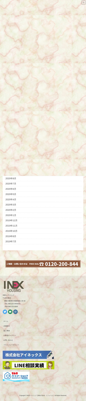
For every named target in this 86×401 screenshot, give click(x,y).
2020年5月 (10, 194)
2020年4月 (10, 199)
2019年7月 (10, 241)
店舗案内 (6, 326)
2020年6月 (10, 189)
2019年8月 (10, 236)
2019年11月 (11, 225)
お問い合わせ (8, 340)
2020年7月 (10, 183)
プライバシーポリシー (11, 345)
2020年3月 (10, 204)
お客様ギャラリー (9, 335)
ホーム (5, 321)
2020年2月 (10, 210)
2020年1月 (10, 215)
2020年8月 (10, 178)
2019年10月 (11, 231)
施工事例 (6, 331)
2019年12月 (11, 220)
